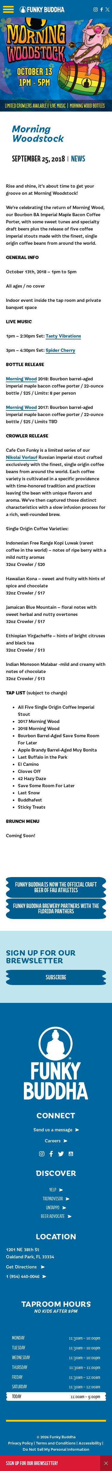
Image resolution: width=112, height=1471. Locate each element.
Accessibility (90, 1443)
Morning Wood (21, 378)
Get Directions (22, 1267)
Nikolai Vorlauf (21, 457)
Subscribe (56, 977)
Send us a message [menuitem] (52, 1130)
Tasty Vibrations (63, 336)
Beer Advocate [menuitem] (53, 1216)
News (78, 159)
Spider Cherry (60, 350)
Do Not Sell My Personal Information (56, 1449)
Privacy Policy (20, 1443)
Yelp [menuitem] (52, 1190)
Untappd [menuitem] (52, 1207)
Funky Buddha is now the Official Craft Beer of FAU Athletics (56, 887)
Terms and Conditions (56, 1443)
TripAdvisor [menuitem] (53, 1199)
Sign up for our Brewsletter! (32, 1463)
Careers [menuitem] (53, 1141)
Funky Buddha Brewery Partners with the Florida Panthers (56, 908)
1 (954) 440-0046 (22, 1276)
